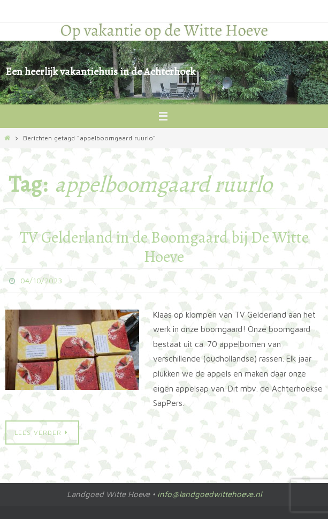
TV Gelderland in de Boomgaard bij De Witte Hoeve (164, 247)
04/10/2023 (41, 280)
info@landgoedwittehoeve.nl (209, 494)
